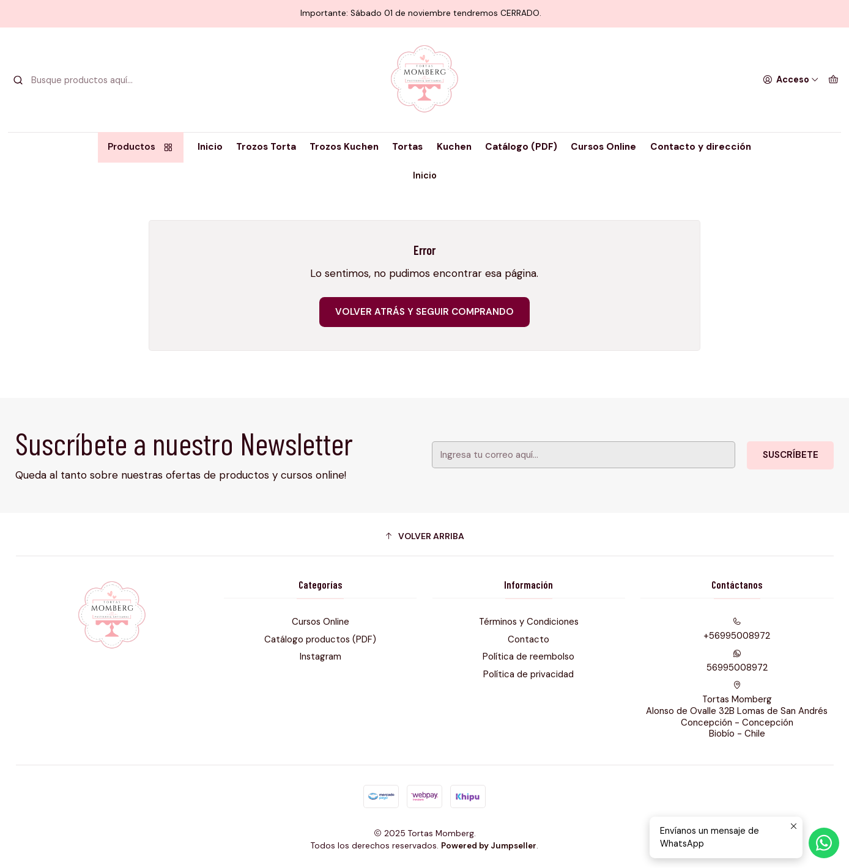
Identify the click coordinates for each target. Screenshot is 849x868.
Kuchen (454, 147)
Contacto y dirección (700, 147)
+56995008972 (736, 629)
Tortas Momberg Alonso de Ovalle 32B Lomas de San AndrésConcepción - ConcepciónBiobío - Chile (737, 710)
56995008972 (737, 661)
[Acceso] (790, 79)
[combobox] (75, 80)
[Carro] (833, 79)
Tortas (407, 147)
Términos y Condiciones (529, 622)
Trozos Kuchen (344, 147)
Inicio (210, 147)
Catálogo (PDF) (521, 147)
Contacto (528, 639)
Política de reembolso (528, 656)
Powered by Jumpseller (488, 845)
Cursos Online (603, 147)
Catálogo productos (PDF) (320, 639)
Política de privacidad (528, 674)
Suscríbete (772, 455)
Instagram (320, 656)
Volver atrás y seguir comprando (424, 312)
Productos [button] (141, 147)
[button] (425, 536)
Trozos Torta (266, 147)
